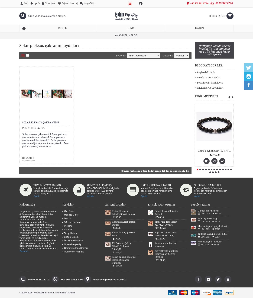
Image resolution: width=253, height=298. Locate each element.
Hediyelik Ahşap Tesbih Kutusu (123, 223)
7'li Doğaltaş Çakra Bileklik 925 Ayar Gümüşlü (121, 246)
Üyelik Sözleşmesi (72, 240)
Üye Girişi (68, 211)
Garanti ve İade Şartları (75, 248)
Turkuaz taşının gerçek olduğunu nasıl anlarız (213, 234)
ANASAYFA (121, 35)
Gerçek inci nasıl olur (208, 210)
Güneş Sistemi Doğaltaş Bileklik (166, 212)
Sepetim (67, 229)
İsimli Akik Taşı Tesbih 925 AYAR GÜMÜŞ (166, 223)
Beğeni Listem (70, 237)
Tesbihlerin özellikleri (210, 82)
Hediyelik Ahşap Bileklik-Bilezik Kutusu (123, 212)
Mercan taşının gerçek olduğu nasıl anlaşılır (213, 226)
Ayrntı (37, 196)
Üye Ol (66, 218)
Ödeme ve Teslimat (73, 251)
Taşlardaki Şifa (206, 72)
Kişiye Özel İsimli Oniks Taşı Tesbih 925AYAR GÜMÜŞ (166, 254)
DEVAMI (28, 158)
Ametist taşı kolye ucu (166, 243)
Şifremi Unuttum (71, 222)
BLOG (134, 35)
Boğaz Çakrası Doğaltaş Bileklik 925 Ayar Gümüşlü (123, 260)
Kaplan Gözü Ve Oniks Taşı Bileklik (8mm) (166, 234)
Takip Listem (69, 233)
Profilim (67, 226)
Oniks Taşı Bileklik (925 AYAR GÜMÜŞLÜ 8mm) (215, 150)
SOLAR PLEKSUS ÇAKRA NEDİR (40, 122)
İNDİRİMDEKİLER (206, 96)
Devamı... (24, 251)
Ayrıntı (90, 196)
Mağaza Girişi (70, 214)
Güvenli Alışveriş (71, 244)
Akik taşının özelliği (207, 218)
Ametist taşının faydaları (210, 241)
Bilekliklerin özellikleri (210, 87)
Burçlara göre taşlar (209, 77)
